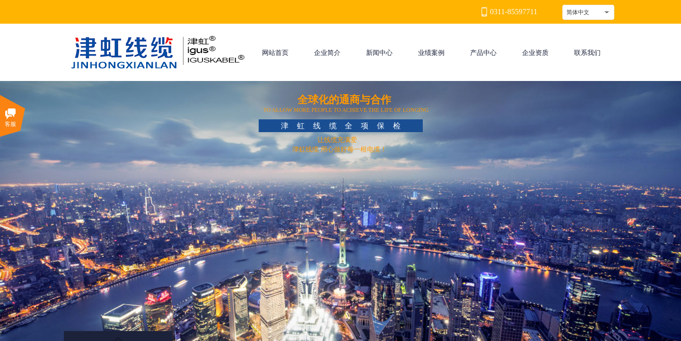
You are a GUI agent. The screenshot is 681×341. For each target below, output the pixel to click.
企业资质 (535, 52)
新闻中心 (379, 52)
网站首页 (275, 52)
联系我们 (587, 52)
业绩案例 (431, 52)
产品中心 (483, 52)
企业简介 (327, 52)
